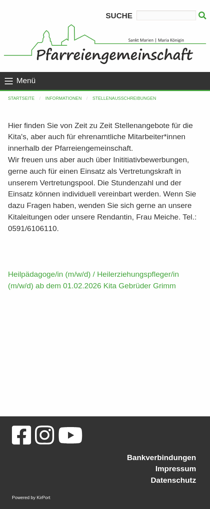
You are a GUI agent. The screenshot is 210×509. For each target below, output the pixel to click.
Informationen (63, 98)
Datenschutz (173, 480)
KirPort (43, 497)
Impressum (176, 468)
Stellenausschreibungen (124, 98)
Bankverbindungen (161, 457)
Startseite (21, 98)
